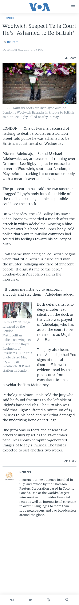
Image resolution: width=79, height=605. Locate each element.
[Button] (70, 58)
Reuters (12, 42)
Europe (9, 18)
